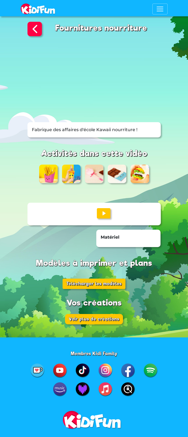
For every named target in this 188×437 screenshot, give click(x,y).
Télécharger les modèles (94, 284)
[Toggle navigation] (160, 9)
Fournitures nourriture (101, 28)
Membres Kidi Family (94, 353)
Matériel (110, 237)
